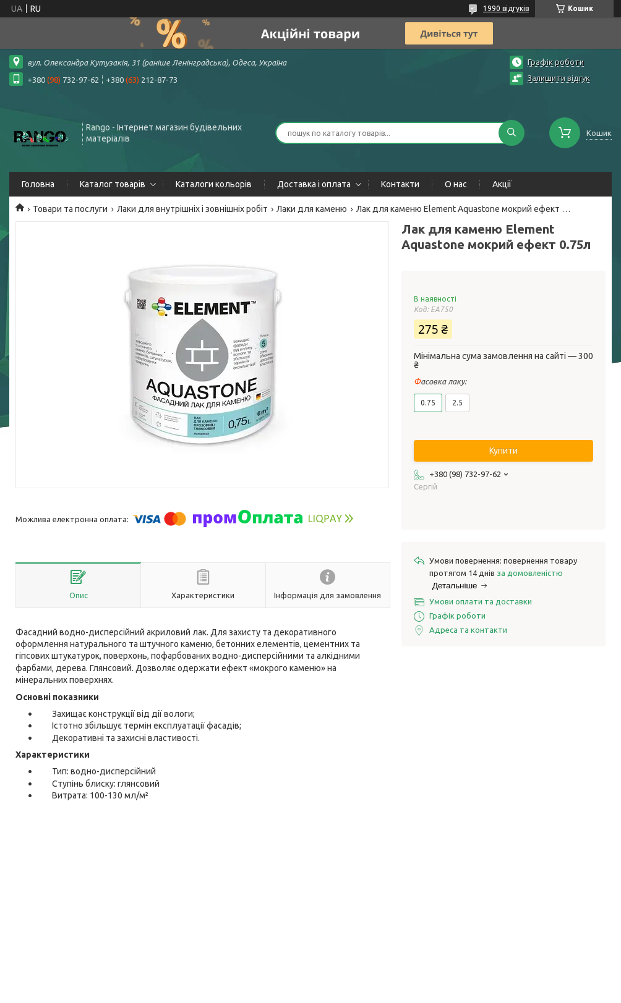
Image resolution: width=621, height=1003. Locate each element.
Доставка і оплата (314, 184)
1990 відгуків (506, 8)
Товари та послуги (70, 209)
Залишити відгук (559, 78)
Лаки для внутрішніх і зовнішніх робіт (192, 209)
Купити (503, 450)
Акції (502, 184)
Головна (38, 184)
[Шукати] (512, 133)
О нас (456, 184)
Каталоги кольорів (214, 184)
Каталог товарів (112, 184)
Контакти (400, 184)
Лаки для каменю (311, 209)
